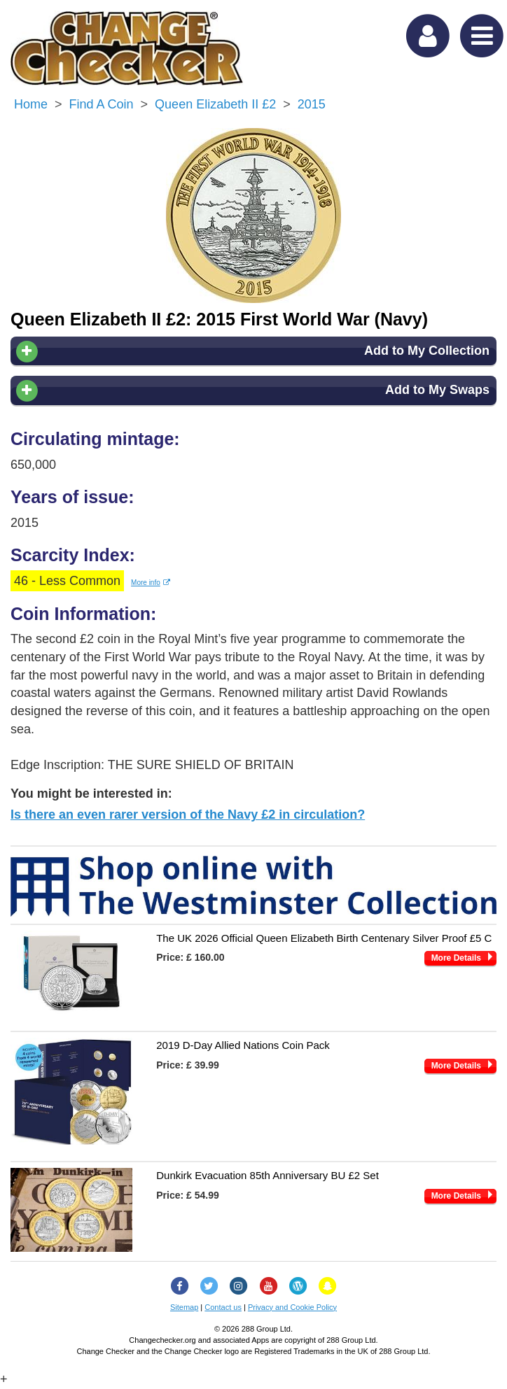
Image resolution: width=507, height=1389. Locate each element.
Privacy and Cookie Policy (292, 1307)
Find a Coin (101, 104)
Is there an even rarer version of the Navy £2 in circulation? (188, 815)
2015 (312, 104)
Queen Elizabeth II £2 (215, 104)
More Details (456, 958)
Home (31, 104)
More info (150, 582)
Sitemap (184, 1307)
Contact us (223, 1307)
